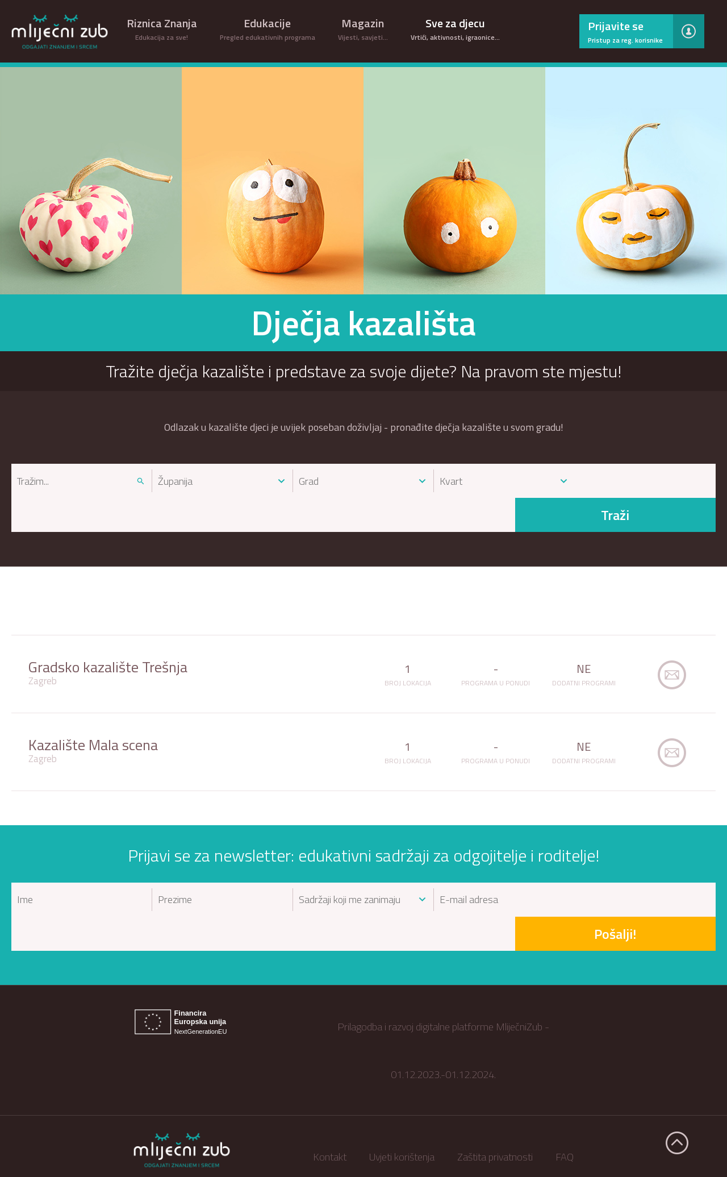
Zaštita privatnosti (495, 1088)
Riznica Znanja (162, 28)
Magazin (363, 28)
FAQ (564, 1088)
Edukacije (267, 28)
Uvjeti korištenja (401, 1088)
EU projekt (443, 1136)
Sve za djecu (455, 28)
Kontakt (329, 1088)
